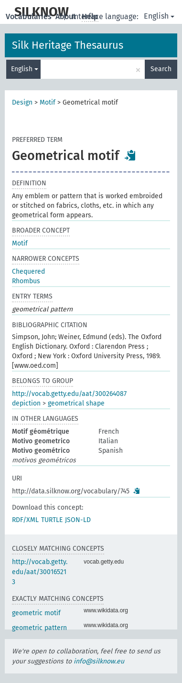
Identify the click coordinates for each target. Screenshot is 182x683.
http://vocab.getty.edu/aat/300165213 (39, 572)
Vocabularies (30, 16)
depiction (26, 403)
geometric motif (36, 613)
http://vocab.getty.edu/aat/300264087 (69, 394)
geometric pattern (39, 628)
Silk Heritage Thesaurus (67, 45)
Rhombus (26, 281)
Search (160, 69)
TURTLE (52, 520)
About (66, 16)
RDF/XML (25, 520)
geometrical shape (76, 403)
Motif (47, 102)
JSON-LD (78, 520)
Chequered (28, 271)
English (159, 16)
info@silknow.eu (99, 661)
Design (22, 102)
